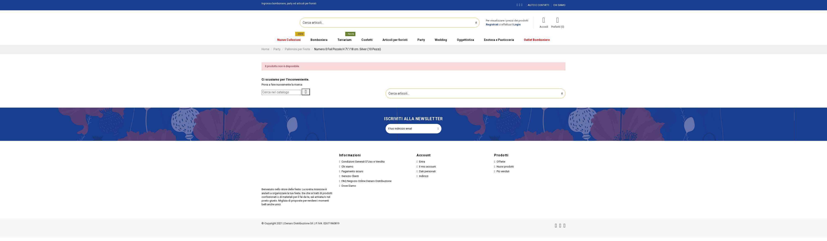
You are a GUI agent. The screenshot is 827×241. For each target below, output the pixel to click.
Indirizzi (423, 176)
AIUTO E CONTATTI (539, 5)
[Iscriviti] (438, 128)
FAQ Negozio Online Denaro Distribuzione (366, 181)
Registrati (492, 24)
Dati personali (427, 171)
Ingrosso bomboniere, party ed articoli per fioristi (289, 3)
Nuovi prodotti (505, 166)
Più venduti (503, 171)
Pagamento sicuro (352, 171)
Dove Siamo (349, 185)
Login (517, 24)
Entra (422, 161)
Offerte (501, 161)
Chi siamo (347, 166)
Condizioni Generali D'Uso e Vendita (363, 161)
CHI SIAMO (559, 5)
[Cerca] (281, 92)
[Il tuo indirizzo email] (410, 128)
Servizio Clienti (350, 176)
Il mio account (427, 166)
